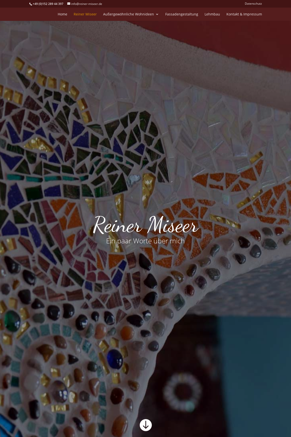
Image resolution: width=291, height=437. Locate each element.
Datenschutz (253, 4)
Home (62, 14)
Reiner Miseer (85, 14)
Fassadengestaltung (181, 14)
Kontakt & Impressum (244, 14)
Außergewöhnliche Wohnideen (128, 14)
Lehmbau (212, 14)
